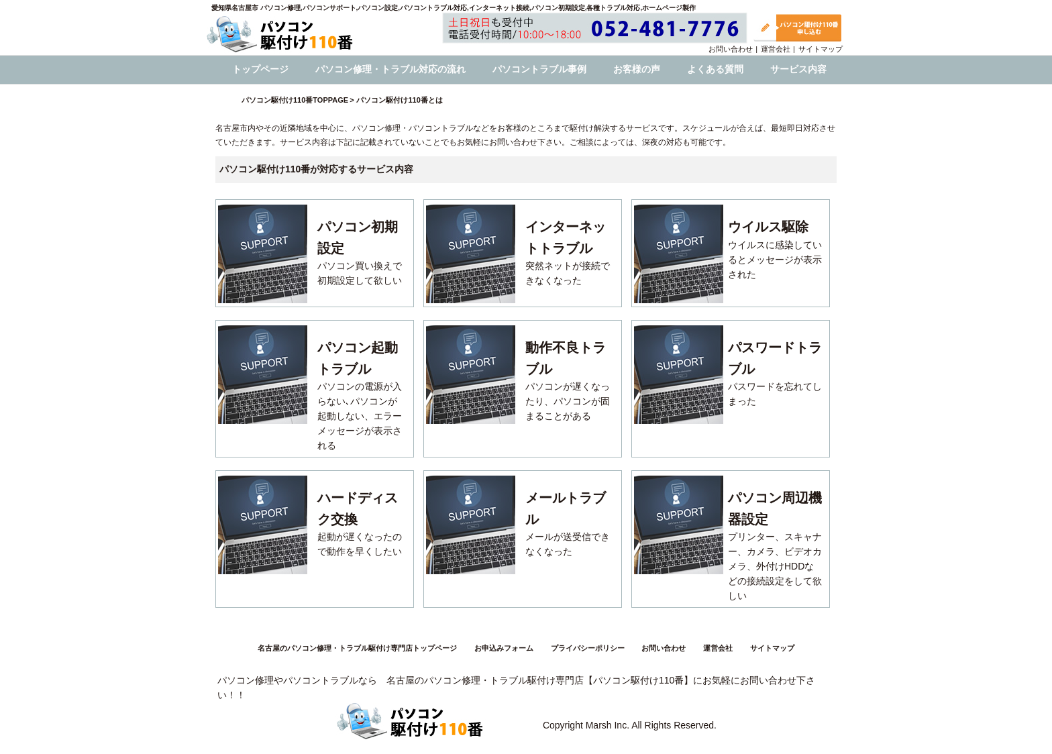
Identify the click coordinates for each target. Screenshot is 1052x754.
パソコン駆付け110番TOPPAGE (295, 100)
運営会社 (775, 49)
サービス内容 (798, 69)
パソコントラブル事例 (539, 69)
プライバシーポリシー (588, 648)
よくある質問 (715, 69)
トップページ (260, 69)
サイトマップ (820, 49)
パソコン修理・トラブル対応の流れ (390, 69)
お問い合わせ (730, 49)
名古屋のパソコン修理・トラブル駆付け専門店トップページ (357, 648)
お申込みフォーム (503, 648)
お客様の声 (636, 69)
